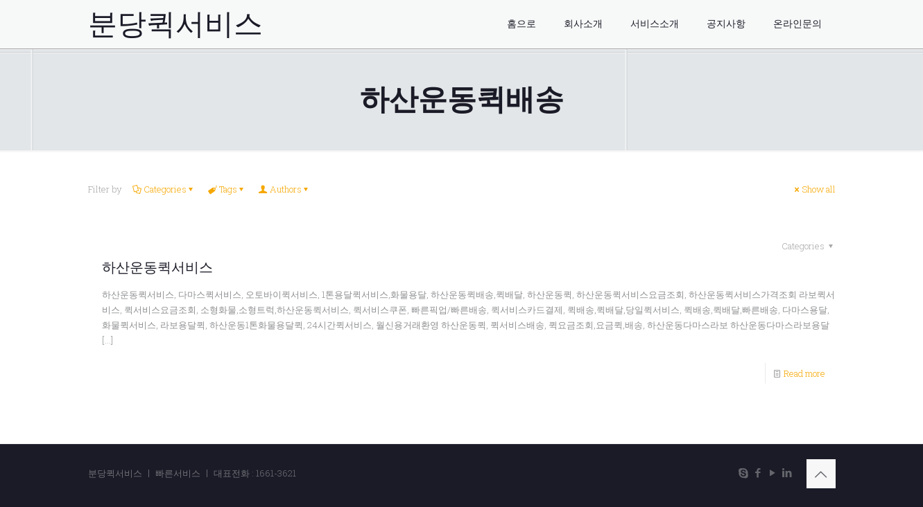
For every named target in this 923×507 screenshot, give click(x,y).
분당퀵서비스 (175, 24)
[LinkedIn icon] (787, 472)
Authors (285, 189)
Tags (227, 189)
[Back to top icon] (821, 473)
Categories (164, 189)
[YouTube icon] (773, 472)
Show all (814, 189)
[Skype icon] (744, 472)
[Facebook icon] (758, 472)
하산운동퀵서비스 (157, 267)
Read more (804, 373)
